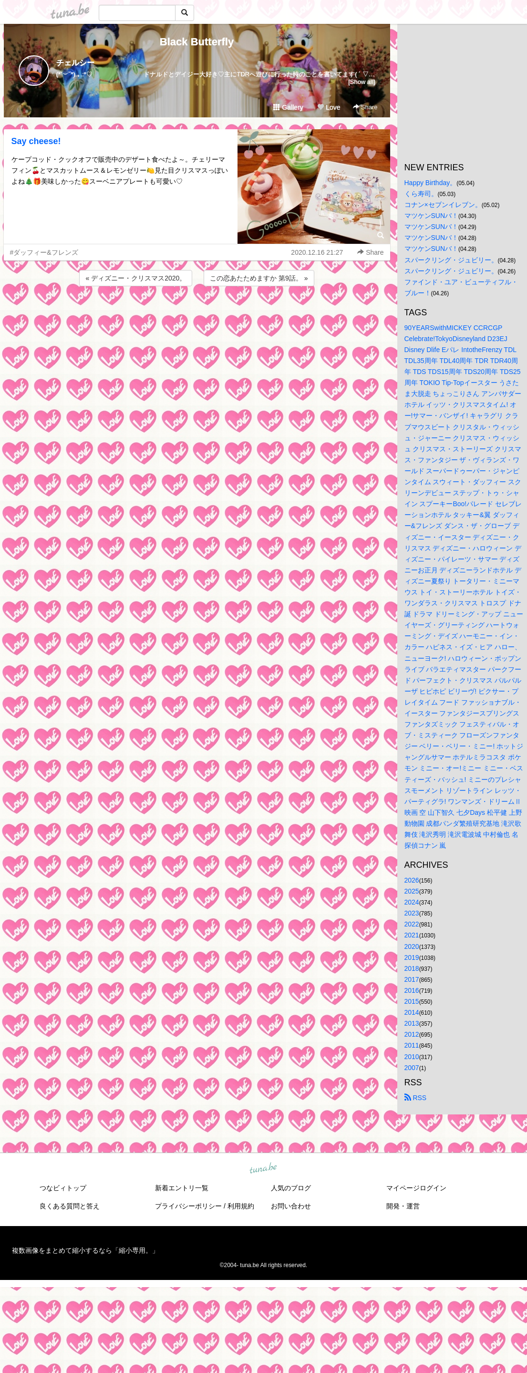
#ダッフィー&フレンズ (44, 252)
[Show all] (361, 81)
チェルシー (75, 63)
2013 (411, 1023)
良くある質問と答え (70, 1206)
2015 (411, 1001)
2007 (411, 1067)
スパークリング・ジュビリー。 (451, 260)
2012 (411, 1034)
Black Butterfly (197, 42)
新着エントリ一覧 (181, 1188)
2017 (411, 979)
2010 (411, 1057)
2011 (411, 1045)
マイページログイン (416, 1188)
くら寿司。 (421, 194)
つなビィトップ (63, 1188)
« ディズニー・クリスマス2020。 (135, 278)
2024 (411, 902)
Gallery (288, 107)
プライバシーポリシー (188, 1206)
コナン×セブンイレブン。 (443, 204)
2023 (411, 913)
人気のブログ (291, 1188)
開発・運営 (403, 1206)
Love (328, 107)
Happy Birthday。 (430, 183)
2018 (411, 968)
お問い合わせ (291, 1206)
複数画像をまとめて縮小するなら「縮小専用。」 (85, 1250)
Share (365, 107)
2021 (411, 935)
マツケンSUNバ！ (431, 215)
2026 (411, 880)
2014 (411, 1012)
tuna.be (263, 1168)
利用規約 (240, 1206)
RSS (415, 1098)
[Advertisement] (197, 313)
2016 (411, 990)
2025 (411, 891)
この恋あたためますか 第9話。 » (259, 278)
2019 (411, 957)
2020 (411, 946)
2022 (411, 924)
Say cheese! (36, 141)
